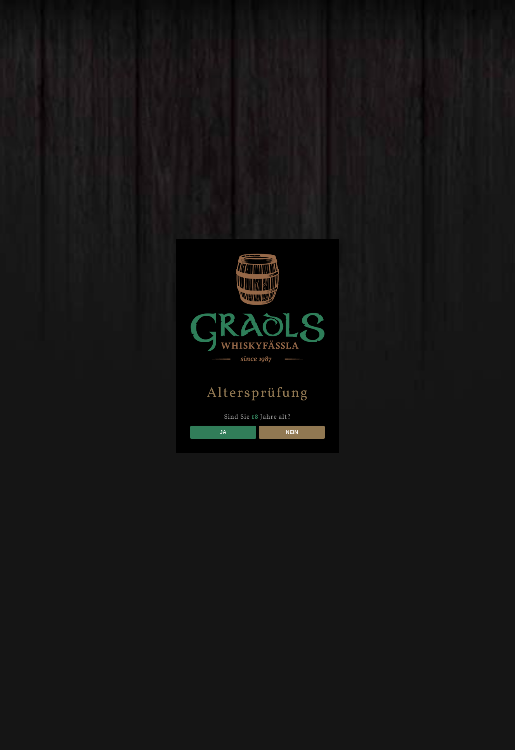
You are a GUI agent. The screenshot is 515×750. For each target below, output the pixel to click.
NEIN (292, 432)
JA (223, 432)
